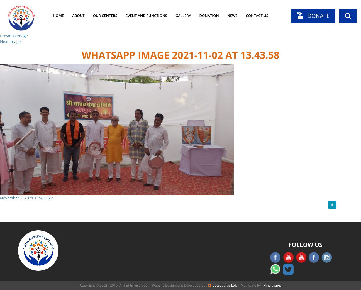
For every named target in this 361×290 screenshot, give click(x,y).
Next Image (10, 41)
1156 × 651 (44, 198)
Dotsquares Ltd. (222, 285)
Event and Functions (146, 15)
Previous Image (14, 35)
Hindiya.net (272, 285)
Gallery (183, 15)
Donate (318, 16)
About (78, 15)
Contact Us (257, 15)
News (232, 15)
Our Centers (105, 15)
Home (58, 15)
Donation (209, 15)
